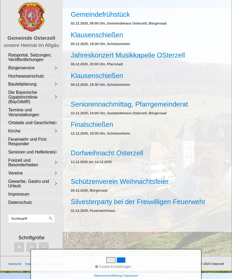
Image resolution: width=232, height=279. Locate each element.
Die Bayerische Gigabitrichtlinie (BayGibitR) (22, 97)
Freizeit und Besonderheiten (23, 162)
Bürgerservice (21, 68)
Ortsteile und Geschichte (31, 122)
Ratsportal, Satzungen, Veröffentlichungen (30, 57)
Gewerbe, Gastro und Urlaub (28, 183)
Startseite (15, 263)
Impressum (18, 194)
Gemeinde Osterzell (31, 38)
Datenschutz (20, 202)
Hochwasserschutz (26, 76)
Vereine (15, 173)
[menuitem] (32, 57)
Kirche (14, 131)
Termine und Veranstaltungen (23, 112)
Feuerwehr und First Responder (27, 141)
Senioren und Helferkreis (31, 152)
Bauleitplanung (22, 84)
